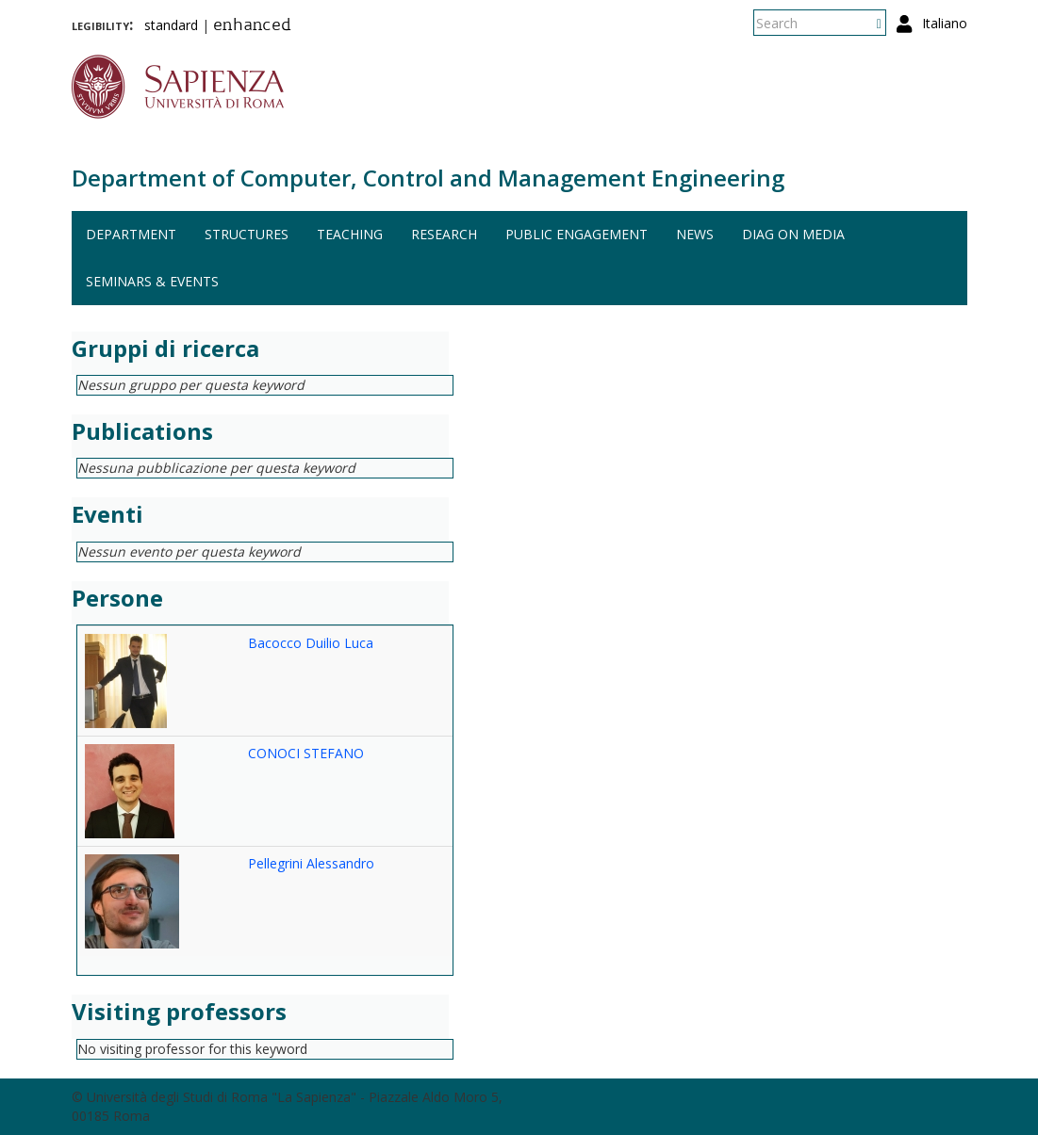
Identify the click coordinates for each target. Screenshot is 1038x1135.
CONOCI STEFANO (306, 753)
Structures (246, 234)
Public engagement (576, 234)
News (695, 234)
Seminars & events (152, 281)
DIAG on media (793, 234)
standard (171, 25)
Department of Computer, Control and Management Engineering (428, 177)
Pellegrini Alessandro (311, 863)
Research (444, 234)
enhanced (252, 26)
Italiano (944, 23)
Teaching (350, 234)
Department (131, 234)
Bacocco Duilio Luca (310, 643)
